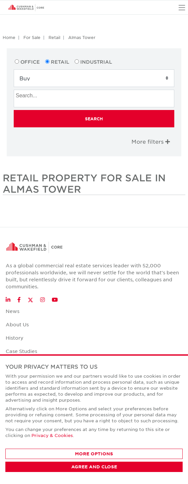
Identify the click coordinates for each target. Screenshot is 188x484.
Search (94, 118)
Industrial (96, 62)
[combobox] (94, 98)
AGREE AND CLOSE (94, 466)
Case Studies (21, 351)
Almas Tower (81, 37)
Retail (54, 37)
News (12, 311)
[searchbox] (95, 95)
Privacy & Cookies (52, 435)
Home (9, 37)
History (14, 338)
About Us (17, 324)
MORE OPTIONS (94, 453)
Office (30, 62)
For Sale (31, 37)
